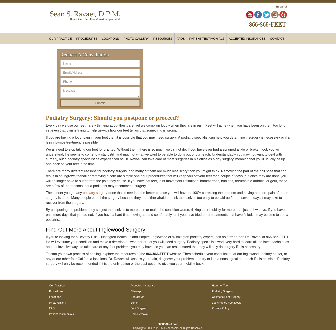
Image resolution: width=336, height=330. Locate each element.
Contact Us (137, 296)
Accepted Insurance (142, 285)
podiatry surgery (95, 193)
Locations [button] (110, 38)
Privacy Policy (220, 308)
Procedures (56, 291)
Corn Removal (139, 314)
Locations (55, 296)
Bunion (134, 302)
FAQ (52, 308)
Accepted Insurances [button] (247, 38)
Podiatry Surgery (222, 291)
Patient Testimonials (206, 38)
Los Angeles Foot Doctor (227, 302)
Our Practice (60, 38)
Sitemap (135, 291)
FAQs (181, 38)
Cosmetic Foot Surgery (226, 296)
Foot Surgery (138, 308)
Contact (277, 38)
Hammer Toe (220, 285)
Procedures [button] (87, 38)
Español (281, 6)
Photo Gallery (136, 38)
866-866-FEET (267, 24)
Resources (162, 38)
